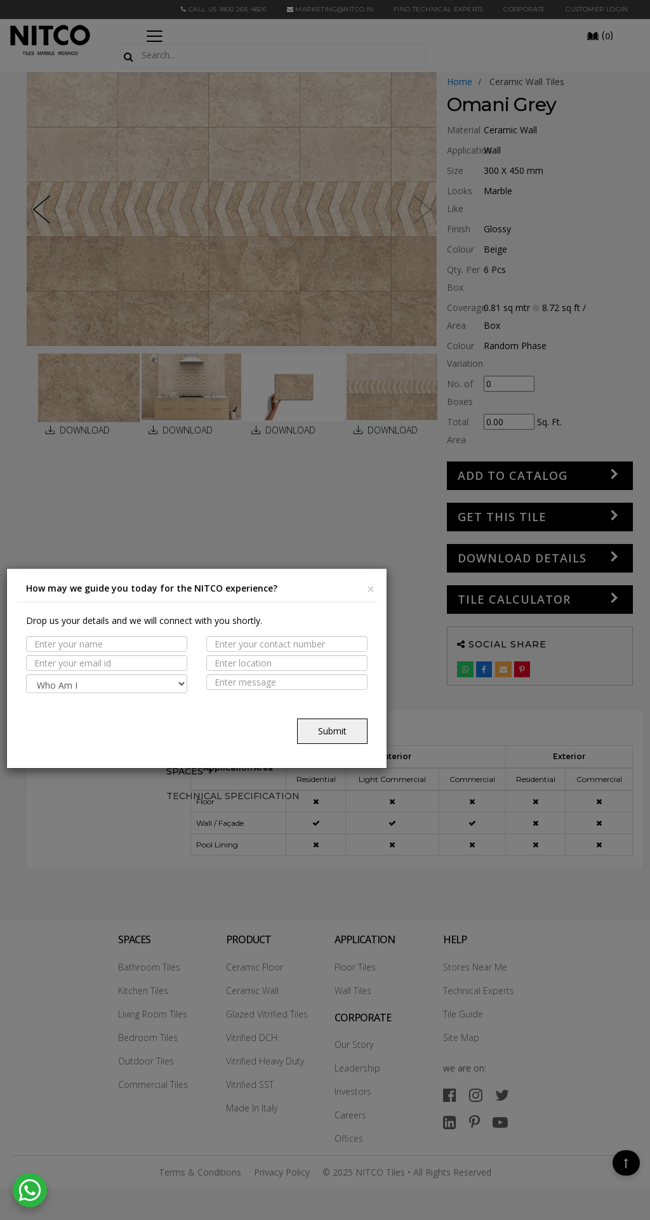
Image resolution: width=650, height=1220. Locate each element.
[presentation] (122, 721)
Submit (332, 731)
